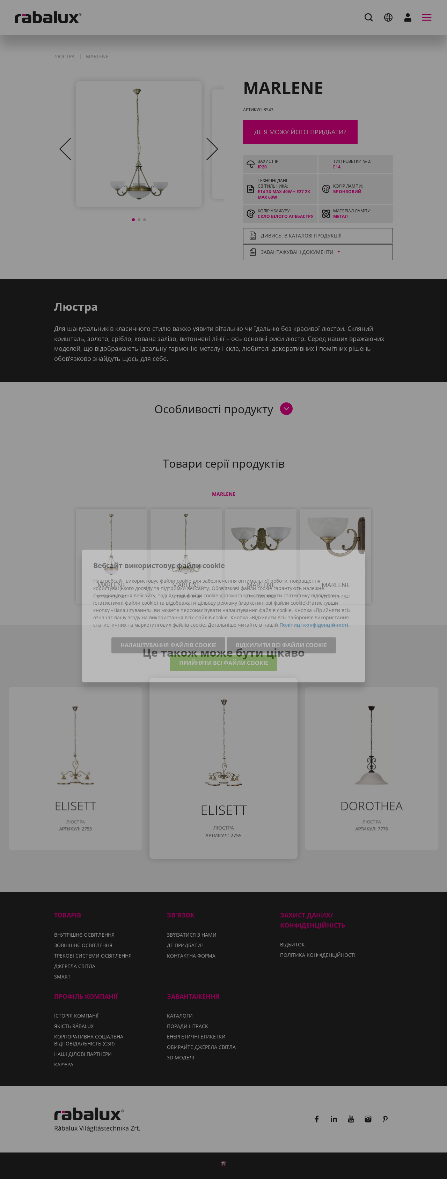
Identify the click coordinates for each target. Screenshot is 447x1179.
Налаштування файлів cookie (168, 619)
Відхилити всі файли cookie (281, 619)
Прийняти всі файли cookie (223, 637)
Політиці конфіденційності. (314, 599)
